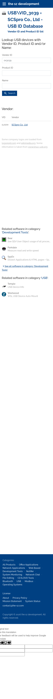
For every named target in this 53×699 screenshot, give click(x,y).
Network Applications (14, 568)
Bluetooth (8, 581)
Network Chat (33, 574)
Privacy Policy (20, 598)
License (6, 593)
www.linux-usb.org (37, 147)
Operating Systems (12, 584)
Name (5, 80)
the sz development (23, 4)
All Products (9, 564)
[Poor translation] (7, 643)
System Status (32, 601)
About (6, 598)
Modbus (29, 581)
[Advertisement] (25, 188)
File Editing (8, 578)
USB (44, 278)
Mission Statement (12, 601)
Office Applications (28, 564)
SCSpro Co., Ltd (20, 124)
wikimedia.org (28, 143)
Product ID (7, 67)
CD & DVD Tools (26, 578)
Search (9, 93)
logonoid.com (9, 143)
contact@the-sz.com (13, 605)
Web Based (34, 568)
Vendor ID (7, 55)
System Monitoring (12, 574)
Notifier (30, 571)
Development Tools (15, 232)
